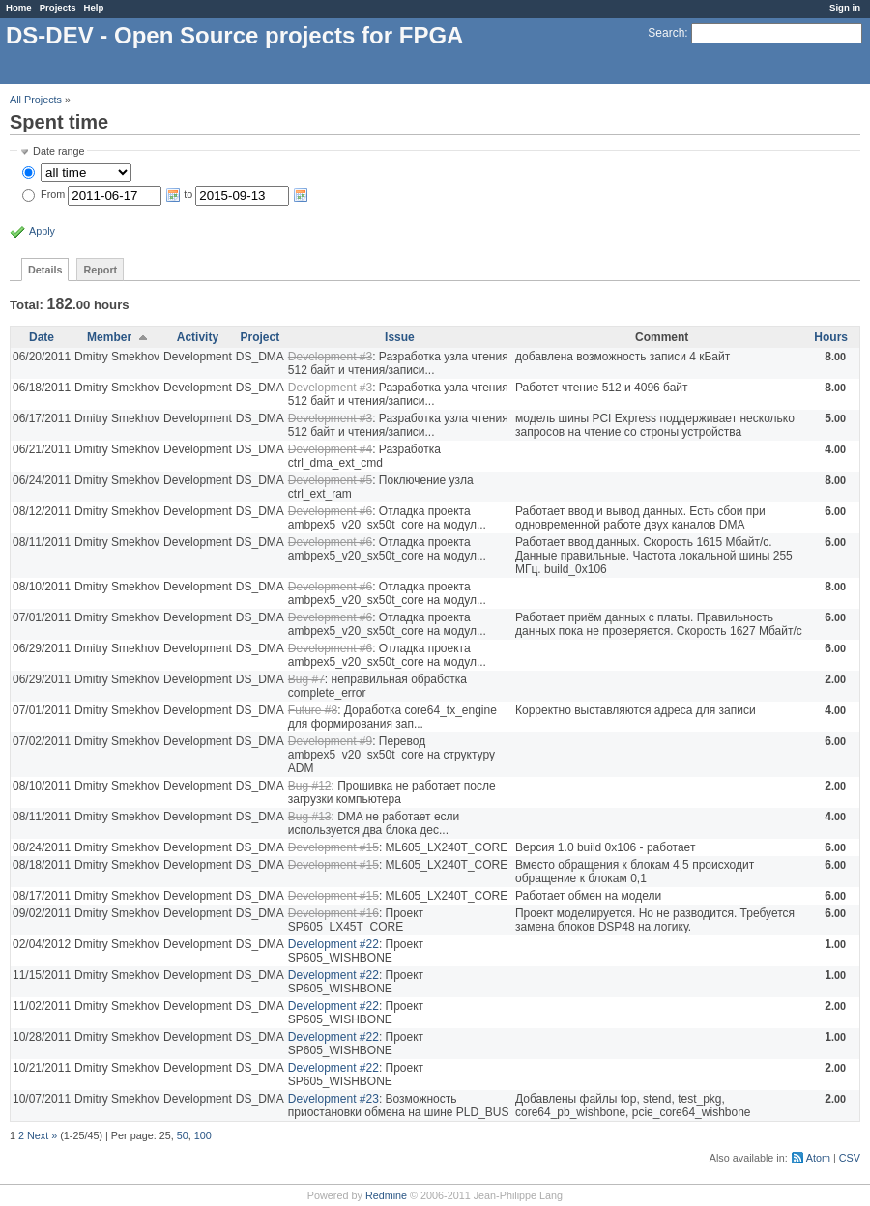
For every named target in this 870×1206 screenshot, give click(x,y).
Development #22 (333, 944)
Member (109, 337)
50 (182, 1135)
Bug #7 (306, 679)
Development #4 (330, 449)
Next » (42, 1135)
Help (94, 7)
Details (45, 269)
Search (666, 33)
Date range (58, 151)
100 (203, 1135)
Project (259, 337)
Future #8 (312, 710)
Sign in (844, 7)
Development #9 (330, 741)
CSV (849, 1157)
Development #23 (333, 1099)
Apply (42, 231)
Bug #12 (310, 785)
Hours (831, 337)
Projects (58, 7)
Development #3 (330, 356)
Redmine (386, 1195)
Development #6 (330, 511)
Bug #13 (310, 816)
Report (100, 269)
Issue (400, 337)
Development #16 (333, 913)
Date (41, 337)
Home (19, 7)
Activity (197, 337)
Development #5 (330, 480)
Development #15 (333, 847)
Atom (818, 1157)
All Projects (36, 99)
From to (174, 194)
